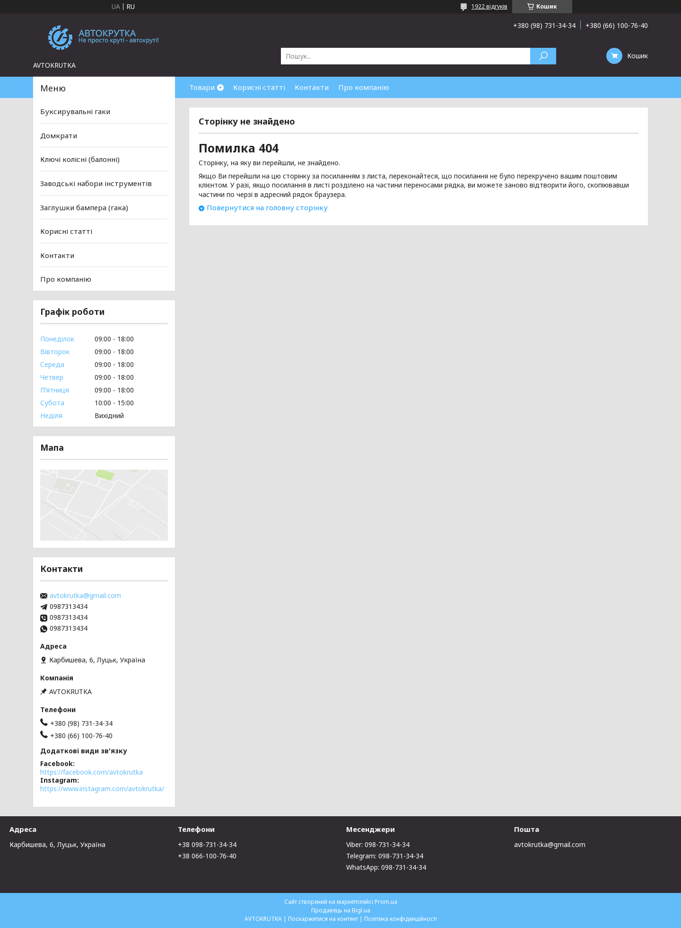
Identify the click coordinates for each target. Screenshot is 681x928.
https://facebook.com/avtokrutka (91, 771)
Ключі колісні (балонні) (80, 159)
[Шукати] (543, 56)
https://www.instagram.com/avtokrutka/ (102, 788)
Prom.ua (386, 902)
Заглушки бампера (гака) (84, 207)
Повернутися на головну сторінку (267, 207)
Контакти (312, 87)
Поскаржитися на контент (323, 919)
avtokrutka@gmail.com (85, 595)
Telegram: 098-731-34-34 (384, 855)
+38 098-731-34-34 (207, 844)
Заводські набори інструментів (96, 183)
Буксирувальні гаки (75, 111)
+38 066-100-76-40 (207, 855)
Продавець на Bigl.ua (340, 910)
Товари (202, 87)
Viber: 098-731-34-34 (378, 844)
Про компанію (363, 87)
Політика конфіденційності (400, 919)
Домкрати (58, 135)
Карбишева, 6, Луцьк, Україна (57, 844)
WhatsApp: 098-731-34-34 (386, 867)
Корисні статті (259, 87)
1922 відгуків (489, 6)
